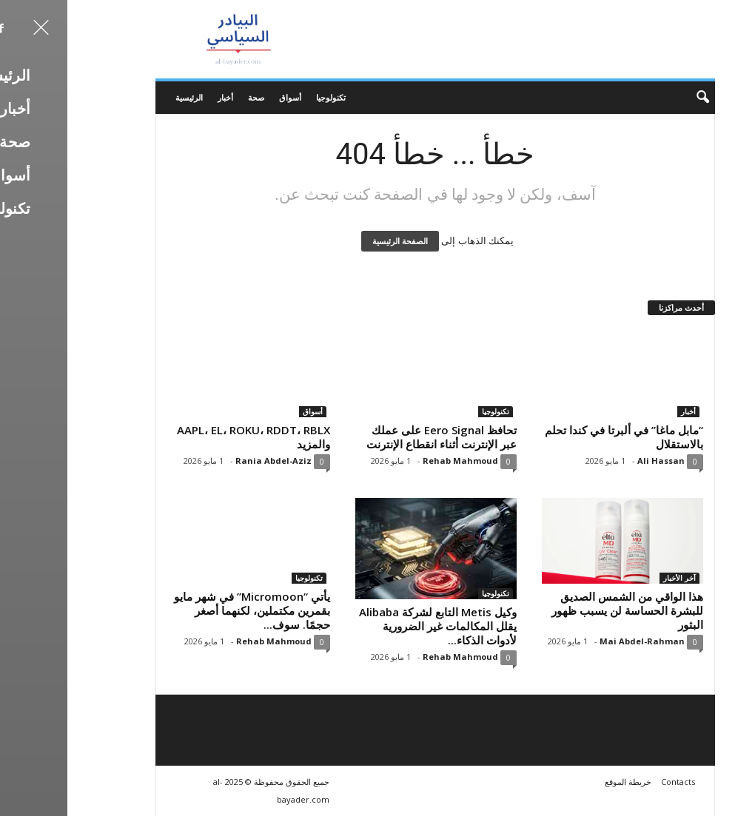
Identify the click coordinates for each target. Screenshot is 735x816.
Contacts (611, 781)
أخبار (158, 97)
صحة (189, 97)
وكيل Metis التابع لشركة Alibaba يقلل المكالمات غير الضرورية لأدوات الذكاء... (370, 625)
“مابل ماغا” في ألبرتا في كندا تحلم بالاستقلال (556, 436)
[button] (625, 97)
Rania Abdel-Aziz (206, 460)
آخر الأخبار (612, 578)
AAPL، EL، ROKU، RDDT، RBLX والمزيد (186, 436)
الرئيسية (121, 97)
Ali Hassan (593, 460)
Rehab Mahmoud (393, 460)
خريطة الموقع (560, 781)
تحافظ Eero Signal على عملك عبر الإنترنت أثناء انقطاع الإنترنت (374, 436)
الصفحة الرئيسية (332, 241)
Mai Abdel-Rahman (574, 641)
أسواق (223, 97)
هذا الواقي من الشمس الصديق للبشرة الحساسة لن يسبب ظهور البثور (560, 610)
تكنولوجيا (263, 97)
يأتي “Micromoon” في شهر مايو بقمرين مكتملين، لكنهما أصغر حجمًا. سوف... (185, 610)
